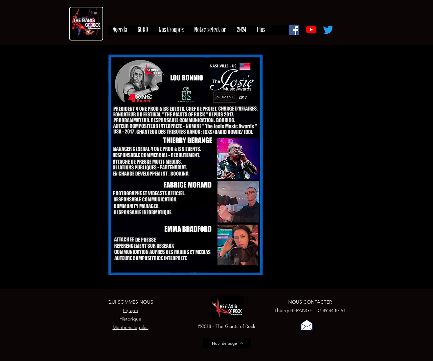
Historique (130, 319)
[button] (307, 325)
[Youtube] (311, 30)
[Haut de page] (227, 343)
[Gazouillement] (328, 30)
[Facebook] (294, 30)
